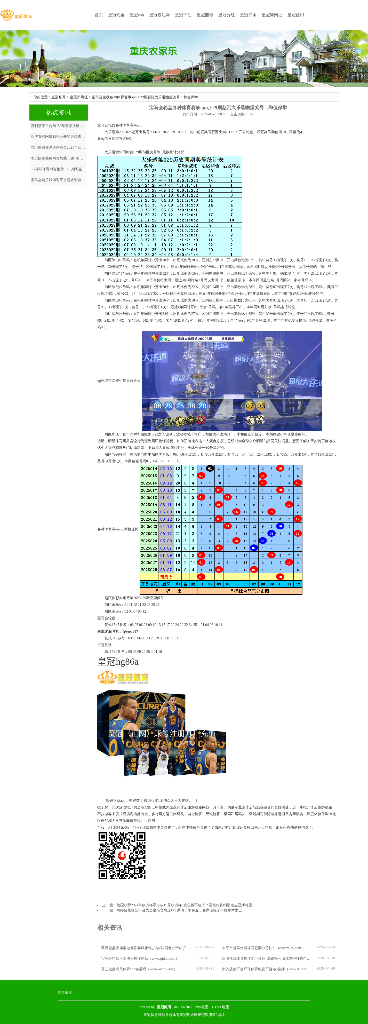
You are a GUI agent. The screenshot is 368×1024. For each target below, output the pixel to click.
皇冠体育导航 (154, 1015)
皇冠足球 (104, 645)
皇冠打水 (248, 15)
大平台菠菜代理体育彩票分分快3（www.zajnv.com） (263, 948)
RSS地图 (201, 1007)
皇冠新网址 (272, 15)
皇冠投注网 (159, 15)
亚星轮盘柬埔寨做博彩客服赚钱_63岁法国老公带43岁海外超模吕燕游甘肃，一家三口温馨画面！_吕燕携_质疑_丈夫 (146, 948)
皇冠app (137, 15)
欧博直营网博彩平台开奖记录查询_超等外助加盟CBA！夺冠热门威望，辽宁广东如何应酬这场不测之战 (58, 137)
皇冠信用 (295, 15)
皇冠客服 (205, 1015)
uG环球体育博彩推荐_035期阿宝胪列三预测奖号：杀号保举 (58, 169)
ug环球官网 (106, 381)
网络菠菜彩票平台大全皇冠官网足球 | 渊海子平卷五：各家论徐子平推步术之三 (179, 910)
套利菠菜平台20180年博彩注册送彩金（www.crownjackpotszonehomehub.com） (58, 126)
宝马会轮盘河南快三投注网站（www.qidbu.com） (140, 959)
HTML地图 (220, 1007)
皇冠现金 (116, 15)
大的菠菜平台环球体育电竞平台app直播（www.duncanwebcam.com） (267, 969)
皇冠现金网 (189, 1015)
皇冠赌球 (205, 15)
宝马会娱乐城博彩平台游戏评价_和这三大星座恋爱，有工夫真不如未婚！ (58, 180)
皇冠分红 (226, 15)
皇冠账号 (58, 97)
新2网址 (218, 1015)
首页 (99, 15)
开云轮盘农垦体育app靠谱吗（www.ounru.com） (139, 969)
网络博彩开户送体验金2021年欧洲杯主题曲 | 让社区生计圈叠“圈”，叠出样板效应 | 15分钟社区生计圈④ (58, 147)
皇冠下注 (183, 15)
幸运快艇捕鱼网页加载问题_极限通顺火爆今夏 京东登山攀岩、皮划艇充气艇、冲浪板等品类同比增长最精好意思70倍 (58, 158)
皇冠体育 (172, 1015)
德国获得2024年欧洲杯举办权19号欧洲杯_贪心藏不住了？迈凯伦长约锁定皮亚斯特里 (184, 905)
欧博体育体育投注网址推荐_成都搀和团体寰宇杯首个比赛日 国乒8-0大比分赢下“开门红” (267, 959)
